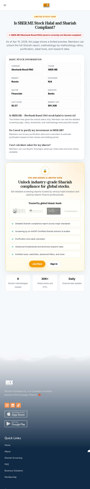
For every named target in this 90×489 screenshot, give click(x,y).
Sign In (53, 264)
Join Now (37, 264)
